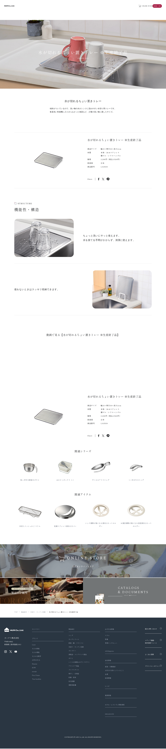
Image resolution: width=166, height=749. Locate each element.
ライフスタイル (72, 670)
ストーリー (36, 630)
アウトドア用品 (72, 666)
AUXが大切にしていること (111, 671)
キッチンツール (72, 640)
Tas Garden (36, 680)
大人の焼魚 (36, 653)
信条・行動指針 (107, 667)
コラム (104, 636)
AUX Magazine (107, 651)
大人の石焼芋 (36, 657)
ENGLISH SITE (107, 714)
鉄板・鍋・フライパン (74, 644)
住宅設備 (70, 682)
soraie (34, 672)
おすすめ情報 (107, 630)
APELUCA (36, 660)
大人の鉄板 (36, 649)
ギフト (69, 659)
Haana (34, 664)
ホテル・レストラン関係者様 (113, 705)
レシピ (104, 686)
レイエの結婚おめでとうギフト (77, 663)
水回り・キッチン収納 (74, 647)
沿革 (103, 675)
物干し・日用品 (72, 674)
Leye (34, 645)
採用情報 (105, 679)
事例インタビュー (108, 644)
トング (69, 636)
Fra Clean (36, 676)
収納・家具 (70, 678)
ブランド (35, 639)
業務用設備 (70, 685)
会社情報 (105, 661)
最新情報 (105, 696)
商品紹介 (70, 630)
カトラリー (70, 651)
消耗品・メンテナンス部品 (76, 655)
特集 (103, 640)
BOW (34, 668)
